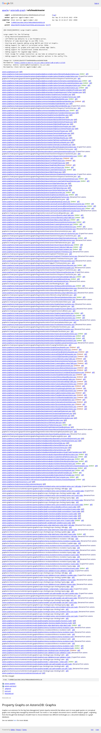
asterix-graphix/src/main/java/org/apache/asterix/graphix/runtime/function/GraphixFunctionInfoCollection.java (39, 468)
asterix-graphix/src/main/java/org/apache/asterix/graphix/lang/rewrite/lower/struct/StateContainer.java (37, 249)
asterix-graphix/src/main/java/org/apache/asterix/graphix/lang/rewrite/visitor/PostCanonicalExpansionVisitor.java (40, 320)
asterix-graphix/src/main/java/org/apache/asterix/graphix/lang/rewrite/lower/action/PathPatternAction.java (38, 240)
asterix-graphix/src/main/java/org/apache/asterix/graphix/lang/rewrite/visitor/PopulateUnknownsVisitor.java (38, 318)
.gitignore (8, 689)
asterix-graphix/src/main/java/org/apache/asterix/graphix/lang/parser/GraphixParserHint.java (33, 192)
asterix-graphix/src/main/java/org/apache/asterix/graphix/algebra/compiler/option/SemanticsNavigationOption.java (41, 85)
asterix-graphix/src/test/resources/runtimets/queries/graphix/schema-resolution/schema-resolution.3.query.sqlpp (40, 545)
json (97, 730)
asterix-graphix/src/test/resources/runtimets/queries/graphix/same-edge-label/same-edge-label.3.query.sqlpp (39, 534)
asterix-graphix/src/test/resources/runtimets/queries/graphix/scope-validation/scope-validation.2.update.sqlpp (39, 575)
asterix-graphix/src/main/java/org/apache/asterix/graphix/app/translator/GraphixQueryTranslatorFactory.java (39, 97)
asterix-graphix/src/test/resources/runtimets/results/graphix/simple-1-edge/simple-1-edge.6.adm (35, 662)
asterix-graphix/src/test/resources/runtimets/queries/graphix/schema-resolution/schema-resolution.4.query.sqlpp (40, 550)
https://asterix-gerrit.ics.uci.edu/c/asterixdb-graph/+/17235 (39, 63)
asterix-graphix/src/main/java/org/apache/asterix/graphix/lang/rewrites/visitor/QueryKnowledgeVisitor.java (38, 400)
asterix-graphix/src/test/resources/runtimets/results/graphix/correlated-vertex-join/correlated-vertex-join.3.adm (40, 607)
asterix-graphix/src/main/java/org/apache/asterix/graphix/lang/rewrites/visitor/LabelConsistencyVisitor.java (38, 393)
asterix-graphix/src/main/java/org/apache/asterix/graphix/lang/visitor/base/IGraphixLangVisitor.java (36, 434)
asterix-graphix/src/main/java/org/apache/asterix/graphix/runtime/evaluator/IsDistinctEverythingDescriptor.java (40, 461)
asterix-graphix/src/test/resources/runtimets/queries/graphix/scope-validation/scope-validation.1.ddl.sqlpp (38, 571)
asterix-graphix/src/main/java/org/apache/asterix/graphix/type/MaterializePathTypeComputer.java (35, 477)
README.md (9, 694)
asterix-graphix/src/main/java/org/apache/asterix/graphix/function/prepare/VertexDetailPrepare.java (36, 133)
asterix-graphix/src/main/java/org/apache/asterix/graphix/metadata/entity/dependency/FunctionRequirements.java (41, 438)
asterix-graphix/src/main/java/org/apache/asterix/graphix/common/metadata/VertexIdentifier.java (35, 110)
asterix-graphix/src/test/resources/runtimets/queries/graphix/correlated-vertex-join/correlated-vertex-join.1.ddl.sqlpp (41, 486)
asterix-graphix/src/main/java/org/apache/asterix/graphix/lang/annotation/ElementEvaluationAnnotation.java (39, 147)
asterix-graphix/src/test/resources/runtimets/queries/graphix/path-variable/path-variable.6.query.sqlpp (36, 523)
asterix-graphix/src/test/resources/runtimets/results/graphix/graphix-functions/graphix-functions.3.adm (37, 621)
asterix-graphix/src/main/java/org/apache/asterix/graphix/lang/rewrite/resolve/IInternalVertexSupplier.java (38, 268)
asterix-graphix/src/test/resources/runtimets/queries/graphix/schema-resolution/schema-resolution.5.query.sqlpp (40, 555)
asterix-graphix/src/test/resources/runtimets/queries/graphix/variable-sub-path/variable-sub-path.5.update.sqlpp (40, 593)
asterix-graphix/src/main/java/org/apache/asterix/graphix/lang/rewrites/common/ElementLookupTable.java (38, 359)
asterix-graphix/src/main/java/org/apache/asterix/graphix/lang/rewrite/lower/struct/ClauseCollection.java (37, 245)
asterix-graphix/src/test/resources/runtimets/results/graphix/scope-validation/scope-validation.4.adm (36, 657)
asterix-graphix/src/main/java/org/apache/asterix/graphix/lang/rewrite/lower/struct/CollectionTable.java (37, 247)
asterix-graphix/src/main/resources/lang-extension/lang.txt (22, 484)
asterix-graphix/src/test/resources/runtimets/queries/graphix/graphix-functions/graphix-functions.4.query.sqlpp (39, 516)
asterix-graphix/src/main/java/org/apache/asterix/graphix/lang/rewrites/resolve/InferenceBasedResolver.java (39, 377)
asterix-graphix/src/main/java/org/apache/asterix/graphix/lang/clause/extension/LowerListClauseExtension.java (40, 179)
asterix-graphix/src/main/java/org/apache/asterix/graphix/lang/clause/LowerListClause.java (33, 167)
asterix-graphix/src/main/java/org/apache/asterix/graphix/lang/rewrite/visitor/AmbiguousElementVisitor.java (38, 286)
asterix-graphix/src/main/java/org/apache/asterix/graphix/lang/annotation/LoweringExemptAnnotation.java (38, 151)
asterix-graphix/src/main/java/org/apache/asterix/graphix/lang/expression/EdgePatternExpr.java (34, 183)
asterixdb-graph (17, 10)
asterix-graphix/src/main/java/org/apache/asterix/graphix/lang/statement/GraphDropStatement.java (36, 416)
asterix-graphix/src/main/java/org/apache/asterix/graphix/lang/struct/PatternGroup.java (32, 425)
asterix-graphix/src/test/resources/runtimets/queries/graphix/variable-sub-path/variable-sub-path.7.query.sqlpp (39, 602)
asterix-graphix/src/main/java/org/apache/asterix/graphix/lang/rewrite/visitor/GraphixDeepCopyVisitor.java (38, 304)
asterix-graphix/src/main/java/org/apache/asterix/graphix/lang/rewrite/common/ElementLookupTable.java (38, 218)
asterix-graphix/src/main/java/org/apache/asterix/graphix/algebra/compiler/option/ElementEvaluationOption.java (40, 74)
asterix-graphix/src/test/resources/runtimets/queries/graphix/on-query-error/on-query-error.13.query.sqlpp (38, 520)
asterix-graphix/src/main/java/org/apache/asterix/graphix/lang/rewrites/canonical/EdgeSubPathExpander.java (39, 354)
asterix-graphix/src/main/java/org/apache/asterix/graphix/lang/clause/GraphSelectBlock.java (33, 165)
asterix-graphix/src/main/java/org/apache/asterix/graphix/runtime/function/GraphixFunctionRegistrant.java (38, 470)
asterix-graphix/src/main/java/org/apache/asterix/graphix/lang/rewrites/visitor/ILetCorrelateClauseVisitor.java (39, 391)
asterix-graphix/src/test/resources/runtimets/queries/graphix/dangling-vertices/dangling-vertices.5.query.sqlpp (39, 507)
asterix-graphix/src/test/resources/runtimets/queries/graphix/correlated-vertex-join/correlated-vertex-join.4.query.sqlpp (42, 500)
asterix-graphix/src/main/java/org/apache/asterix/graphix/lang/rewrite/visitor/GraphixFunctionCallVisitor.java (39, 309)
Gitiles (13, 730)
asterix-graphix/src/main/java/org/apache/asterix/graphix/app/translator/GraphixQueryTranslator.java (36, 94)
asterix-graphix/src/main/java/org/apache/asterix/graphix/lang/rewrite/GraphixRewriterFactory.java (35, 197)
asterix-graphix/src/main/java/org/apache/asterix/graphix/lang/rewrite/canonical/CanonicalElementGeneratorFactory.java (43, 208)
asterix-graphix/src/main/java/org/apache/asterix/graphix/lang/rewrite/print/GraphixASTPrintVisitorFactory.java (39, 256)
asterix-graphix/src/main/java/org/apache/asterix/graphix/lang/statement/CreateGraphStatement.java (36, 411)
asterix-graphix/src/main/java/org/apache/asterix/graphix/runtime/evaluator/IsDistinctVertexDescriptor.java (38, 464)
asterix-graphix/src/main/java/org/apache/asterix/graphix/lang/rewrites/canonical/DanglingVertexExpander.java (40, 352)
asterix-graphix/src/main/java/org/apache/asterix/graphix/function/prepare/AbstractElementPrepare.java (37, 120)
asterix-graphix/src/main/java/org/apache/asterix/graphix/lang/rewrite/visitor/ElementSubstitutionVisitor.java (39, 297)
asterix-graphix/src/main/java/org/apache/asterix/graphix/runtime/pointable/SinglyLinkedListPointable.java (38, 475)
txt (92, 730)
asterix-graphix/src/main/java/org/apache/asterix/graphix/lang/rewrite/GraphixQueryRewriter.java (35, 195)
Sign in (96, 3)
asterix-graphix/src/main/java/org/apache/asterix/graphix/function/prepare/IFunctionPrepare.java (35, 131)
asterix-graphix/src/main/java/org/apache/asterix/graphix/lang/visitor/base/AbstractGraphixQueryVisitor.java (39, 429)
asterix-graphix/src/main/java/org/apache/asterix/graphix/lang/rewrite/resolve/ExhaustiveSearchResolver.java (39, 265)
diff (48, 25)
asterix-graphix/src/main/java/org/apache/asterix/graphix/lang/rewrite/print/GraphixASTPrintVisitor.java (37, 252)
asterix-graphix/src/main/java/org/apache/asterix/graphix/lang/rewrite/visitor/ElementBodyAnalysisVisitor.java (39, 288)
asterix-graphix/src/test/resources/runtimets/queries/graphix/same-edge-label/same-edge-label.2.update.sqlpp (39, 530)
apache (5, 10)
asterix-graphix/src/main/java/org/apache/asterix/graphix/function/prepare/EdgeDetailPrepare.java (35, 124)
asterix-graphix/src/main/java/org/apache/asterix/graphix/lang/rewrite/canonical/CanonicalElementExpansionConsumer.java (44, 206)
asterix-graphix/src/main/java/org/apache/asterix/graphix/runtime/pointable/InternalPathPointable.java (37, 473)
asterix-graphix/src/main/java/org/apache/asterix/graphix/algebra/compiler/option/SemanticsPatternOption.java (40, 88)
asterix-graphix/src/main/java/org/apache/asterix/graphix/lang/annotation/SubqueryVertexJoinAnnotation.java (39, 156)
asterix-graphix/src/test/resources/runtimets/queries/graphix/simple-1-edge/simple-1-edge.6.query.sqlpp (37, 589)
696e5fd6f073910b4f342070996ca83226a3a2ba (28, 25)
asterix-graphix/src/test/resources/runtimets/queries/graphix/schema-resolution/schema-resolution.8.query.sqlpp (40, 568)
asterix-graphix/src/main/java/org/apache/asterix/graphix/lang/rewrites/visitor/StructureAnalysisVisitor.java (38, 404)
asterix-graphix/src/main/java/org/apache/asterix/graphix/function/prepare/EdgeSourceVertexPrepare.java (38, 129)
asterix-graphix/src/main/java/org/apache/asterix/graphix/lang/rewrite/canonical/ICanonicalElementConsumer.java (41, 211)
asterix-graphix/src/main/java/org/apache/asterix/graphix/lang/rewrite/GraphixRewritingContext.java (36, 202)
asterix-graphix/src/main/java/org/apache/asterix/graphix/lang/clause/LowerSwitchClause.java (34, 170)
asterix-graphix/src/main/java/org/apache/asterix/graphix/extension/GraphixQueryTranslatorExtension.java (38, 113)
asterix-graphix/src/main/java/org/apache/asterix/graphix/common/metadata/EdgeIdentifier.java (35, 99)
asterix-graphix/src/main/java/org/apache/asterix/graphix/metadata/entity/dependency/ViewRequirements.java (40, 441)
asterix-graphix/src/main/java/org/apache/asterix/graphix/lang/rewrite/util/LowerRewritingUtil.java (35, 281)
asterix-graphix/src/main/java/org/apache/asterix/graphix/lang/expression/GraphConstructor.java (35, 186)
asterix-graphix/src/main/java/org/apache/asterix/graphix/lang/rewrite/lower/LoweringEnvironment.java (37, 224)
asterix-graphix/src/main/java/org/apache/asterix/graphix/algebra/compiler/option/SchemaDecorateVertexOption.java (42, 83)
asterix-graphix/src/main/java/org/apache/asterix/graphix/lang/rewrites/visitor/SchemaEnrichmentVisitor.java (39, 402)
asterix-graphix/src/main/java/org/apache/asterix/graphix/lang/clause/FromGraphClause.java (33, 163)
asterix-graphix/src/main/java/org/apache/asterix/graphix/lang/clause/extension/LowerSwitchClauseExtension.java (41, 181)
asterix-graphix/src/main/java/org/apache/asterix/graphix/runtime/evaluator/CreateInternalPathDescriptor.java (39, 457)
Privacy (18, 730)
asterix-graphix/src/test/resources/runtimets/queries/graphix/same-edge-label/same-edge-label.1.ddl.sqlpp (38, 525)
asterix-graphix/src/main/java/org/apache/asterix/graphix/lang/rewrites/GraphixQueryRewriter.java (35, 347)
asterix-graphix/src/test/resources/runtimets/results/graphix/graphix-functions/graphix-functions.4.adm (37, 623)
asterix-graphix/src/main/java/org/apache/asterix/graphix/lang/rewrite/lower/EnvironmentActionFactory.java (39, 222)
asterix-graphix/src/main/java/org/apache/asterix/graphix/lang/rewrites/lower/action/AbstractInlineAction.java (39, 368)
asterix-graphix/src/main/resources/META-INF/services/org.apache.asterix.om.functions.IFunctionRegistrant (38, 480)
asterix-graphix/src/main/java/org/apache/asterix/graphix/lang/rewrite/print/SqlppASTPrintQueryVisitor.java (38, 261)
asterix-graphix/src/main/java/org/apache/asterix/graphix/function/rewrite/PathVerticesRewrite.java (36, 142)
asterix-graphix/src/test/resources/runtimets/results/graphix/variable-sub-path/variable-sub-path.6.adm (37, 664)
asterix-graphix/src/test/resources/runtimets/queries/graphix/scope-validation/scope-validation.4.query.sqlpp (39, 584)
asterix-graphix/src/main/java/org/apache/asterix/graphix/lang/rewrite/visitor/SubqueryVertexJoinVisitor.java (38, 338)
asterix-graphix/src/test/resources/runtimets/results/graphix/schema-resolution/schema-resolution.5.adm (38, 637)
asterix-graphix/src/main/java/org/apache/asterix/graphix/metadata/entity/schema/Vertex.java (34, 450)
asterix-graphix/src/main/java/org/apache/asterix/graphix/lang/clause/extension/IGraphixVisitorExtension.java (39, 174)
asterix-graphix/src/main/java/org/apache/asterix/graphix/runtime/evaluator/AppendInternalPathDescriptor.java (40, 454)
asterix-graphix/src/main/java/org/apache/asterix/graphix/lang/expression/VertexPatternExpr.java (35, 190)
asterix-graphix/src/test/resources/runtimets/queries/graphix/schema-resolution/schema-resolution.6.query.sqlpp (40, 559)
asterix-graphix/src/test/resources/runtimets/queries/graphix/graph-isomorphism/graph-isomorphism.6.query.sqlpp (41, 509)
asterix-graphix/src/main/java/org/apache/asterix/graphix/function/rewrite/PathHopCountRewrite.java (36, 140)
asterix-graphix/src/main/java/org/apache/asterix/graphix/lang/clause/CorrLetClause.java (32, 158)
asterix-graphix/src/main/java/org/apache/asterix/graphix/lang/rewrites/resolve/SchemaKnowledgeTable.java (39, 382)
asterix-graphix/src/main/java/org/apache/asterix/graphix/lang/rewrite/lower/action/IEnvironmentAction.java (39, 229)
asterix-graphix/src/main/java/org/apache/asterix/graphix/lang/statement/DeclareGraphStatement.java (37, 413)
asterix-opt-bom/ (10, 686)
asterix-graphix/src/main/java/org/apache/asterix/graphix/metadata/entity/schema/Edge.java (33, 443)
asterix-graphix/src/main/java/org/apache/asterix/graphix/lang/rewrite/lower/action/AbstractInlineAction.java (39, 227)
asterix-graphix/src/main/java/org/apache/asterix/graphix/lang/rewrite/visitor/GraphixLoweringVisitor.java (38, 313)
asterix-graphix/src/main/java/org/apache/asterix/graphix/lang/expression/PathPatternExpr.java (34, 188)
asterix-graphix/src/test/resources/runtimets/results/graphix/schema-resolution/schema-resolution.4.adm (38, 632)
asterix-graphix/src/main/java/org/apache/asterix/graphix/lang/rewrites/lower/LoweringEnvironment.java (37, 366)
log (54, 15)
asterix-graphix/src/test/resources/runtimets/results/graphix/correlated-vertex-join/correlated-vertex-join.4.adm (40, 612)
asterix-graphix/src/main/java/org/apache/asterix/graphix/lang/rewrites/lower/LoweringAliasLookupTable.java (39, 363)
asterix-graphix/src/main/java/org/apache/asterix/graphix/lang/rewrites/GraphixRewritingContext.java (36, 350)
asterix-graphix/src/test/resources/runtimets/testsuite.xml (21, 673)
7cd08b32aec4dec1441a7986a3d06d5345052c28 (28, 22)
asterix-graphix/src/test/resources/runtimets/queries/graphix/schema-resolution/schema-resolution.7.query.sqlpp (40, 564)
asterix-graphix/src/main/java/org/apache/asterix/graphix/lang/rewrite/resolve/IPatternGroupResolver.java (38, 272)
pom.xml (8, 691)
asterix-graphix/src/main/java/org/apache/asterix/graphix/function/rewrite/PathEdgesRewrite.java (35, 138)
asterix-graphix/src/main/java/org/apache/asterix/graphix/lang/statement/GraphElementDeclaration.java (37, 418)
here (15, 720)
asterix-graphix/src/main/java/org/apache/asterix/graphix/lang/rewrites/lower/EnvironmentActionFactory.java (39, 361)
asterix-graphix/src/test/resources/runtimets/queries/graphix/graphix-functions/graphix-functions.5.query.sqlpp (39, 518)
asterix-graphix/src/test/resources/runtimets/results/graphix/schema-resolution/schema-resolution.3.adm (38, 628)
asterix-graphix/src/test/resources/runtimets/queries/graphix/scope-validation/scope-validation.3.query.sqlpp (39, 580)
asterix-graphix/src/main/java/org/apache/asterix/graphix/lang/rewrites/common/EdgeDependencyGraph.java (39, 356)
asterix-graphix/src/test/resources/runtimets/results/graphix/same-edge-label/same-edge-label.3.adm (36, 625)
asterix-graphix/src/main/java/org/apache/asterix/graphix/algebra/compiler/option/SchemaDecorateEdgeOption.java (42, 81)
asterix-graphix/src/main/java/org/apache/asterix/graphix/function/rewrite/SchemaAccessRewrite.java (36, 145)
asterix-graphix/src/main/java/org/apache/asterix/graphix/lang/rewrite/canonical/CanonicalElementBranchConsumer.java (43, 204)
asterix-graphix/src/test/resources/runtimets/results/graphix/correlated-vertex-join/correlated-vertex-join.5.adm (40, 616)
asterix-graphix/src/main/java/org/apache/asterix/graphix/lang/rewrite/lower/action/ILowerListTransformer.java (40, 233)
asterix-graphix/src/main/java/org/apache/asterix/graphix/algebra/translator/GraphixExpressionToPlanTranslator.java (42, 92)
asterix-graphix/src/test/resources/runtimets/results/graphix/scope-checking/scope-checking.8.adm (36, 650)
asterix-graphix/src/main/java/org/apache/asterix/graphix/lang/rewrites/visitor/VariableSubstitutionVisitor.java (39, 409)
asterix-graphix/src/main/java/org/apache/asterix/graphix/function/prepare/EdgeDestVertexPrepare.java (37, 122)
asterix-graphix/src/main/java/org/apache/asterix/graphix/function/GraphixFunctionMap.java (33, 117)
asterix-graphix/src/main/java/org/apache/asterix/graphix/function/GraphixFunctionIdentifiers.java (35, 115)
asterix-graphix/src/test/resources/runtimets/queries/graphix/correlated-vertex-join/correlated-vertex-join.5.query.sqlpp (42, 505)
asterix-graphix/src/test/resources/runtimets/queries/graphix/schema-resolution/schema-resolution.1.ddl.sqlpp (39, 536)
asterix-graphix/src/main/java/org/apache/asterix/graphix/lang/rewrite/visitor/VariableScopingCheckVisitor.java (39, 343)
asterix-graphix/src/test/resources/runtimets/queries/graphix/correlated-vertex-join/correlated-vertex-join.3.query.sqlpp (42, 495)
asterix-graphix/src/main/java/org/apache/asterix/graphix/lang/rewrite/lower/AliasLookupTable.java (36, 220)
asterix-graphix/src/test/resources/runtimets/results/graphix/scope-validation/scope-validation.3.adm (36, 653)
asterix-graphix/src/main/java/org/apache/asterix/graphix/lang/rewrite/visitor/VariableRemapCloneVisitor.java (39, 340)
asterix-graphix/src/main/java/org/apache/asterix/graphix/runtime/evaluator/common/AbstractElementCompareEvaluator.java (45, 466)
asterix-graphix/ (10, 684)
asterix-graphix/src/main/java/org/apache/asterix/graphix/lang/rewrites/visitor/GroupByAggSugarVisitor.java (38, 388)
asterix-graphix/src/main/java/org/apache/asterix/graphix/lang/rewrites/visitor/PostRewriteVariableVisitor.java (39, 397)
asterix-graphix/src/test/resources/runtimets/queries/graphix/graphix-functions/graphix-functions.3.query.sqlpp (39, 514)
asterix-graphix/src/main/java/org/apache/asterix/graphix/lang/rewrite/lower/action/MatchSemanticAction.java (39, 238)
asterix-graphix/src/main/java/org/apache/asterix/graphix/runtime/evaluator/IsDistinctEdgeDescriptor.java (38, 459)
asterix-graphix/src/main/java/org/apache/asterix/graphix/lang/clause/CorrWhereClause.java (33, 161)
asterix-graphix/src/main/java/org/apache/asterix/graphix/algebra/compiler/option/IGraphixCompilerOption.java (40, 76)
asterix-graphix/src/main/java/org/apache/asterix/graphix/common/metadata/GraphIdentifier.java (35, 104)
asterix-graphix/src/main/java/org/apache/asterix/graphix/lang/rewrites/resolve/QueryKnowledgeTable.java (38, 379)
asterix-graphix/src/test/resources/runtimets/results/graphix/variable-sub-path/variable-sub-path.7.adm (37, 669)
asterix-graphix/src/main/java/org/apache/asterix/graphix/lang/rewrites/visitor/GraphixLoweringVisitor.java (38, 386)
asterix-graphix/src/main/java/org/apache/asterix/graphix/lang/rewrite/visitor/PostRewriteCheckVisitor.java (38, 325)
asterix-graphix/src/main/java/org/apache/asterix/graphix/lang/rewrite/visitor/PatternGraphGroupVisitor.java (39, 315)
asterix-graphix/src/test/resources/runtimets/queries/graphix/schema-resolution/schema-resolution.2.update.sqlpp (41, 541)
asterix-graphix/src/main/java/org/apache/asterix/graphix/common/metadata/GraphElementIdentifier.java (38, 101)
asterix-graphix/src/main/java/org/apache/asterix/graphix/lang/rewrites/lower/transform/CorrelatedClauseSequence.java (43, 372)
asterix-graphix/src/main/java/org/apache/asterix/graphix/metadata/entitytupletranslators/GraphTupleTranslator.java (42, 452)
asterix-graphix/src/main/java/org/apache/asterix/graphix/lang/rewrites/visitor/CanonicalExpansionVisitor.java (39, 384)
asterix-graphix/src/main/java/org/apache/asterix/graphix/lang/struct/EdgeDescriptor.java (32, 420)
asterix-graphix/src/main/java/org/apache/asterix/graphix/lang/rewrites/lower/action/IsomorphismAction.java (39, 370)
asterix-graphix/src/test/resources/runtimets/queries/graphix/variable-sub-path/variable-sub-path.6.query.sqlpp (39, 598)
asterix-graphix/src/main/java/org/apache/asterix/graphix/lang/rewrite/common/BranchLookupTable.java (38, 215)
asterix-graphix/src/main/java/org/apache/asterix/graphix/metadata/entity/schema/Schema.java (35, 448)
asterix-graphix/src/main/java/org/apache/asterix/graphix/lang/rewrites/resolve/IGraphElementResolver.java (39, 375)
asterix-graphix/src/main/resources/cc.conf (16, 482)
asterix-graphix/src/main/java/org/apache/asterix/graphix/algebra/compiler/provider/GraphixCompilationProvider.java (42, 90)
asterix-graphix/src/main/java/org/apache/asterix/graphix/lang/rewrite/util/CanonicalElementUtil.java (36, 279)
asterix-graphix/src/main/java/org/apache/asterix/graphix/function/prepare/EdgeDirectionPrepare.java (37, 126)
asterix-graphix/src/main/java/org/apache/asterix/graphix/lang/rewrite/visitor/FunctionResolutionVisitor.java (38, 299)
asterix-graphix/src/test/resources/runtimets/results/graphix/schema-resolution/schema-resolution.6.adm (38, 641)
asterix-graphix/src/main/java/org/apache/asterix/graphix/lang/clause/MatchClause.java (32, 172)
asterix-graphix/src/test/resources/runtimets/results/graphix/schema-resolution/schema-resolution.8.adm (38, 648)
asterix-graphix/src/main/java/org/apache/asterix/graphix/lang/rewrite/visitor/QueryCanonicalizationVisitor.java (39, 334)
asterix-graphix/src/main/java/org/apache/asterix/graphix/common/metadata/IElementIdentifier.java (36, 106)
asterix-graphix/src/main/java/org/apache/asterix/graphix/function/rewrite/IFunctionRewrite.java (35, 135)
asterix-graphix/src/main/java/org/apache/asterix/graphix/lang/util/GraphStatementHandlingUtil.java (36, 427)
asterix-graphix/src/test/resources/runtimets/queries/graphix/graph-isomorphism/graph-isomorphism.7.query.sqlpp (41, 511)
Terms (24, 730)
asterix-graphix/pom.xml (10, 72)
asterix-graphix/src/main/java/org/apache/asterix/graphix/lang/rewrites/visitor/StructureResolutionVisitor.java (39, 407)
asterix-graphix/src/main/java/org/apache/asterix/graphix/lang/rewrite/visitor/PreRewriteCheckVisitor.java (38, 329)
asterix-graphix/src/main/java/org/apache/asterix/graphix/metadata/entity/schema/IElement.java (35, 445)
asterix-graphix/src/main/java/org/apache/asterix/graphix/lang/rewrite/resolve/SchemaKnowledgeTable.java (39, 277)
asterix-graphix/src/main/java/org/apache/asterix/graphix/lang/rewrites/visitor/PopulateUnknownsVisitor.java (39, 395)
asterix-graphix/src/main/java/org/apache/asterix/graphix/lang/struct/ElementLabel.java (32, 423)
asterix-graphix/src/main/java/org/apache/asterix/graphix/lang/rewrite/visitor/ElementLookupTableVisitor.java (39, 293)
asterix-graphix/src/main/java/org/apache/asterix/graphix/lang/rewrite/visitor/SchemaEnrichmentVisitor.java (38, 336)
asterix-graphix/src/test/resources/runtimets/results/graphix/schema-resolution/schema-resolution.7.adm (38, 646)
